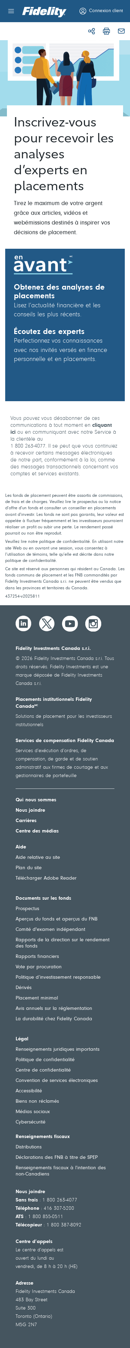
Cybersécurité (30, 1122)
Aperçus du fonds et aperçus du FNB (56, 919)
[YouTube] (70, 624)
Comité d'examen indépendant (50, 929)
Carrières (26, 820)
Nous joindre (30, 810)
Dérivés (24, 987)
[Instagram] (93, 624)
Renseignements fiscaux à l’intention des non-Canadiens (61, 1171)
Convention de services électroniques (57, 1080)
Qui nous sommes (36, 800)
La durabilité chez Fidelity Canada (54, 1019)
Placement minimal (37, 998)
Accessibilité (29, 1091)
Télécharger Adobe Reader (46, 878)
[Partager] (91, 31)
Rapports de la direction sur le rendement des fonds (63, 943)
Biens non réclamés (37, 1101)
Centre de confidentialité (43, 1070)
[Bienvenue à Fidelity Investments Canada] (44, 12)
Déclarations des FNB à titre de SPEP (57, 1157)
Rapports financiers (37, 956)
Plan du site (29, 868)
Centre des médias (37, 831)
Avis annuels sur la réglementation (54, 1008)
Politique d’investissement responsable (58, 977)
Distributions (29, 1147)
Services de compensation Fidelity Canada (65, 740)
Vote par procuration (39, 967)
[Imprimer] (106, 31)
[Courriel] (121, 31)
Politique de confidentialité (45, 1060)
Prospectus (27, 908)
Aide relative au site (38, 857)
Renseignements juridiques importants (57, 1049)
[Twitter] (47, 624)
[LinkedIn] (24, 624)
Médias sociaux (33, 1111)
